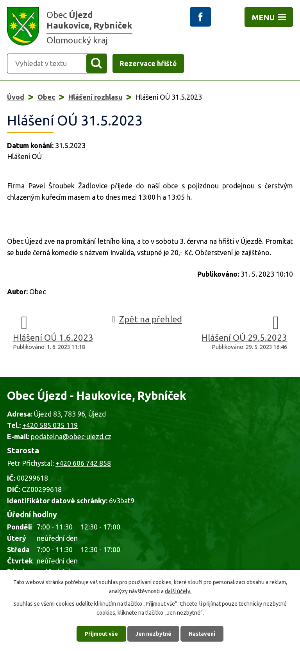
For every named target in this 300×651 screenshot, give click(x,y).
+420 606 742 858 (83, 463)
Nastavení (202, 633)
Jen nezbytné (153, 633)
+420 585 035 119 (50, 425)
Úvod (15, 97)
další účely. (178, 590)
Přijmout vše (101, 633)
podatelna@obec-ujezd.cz (71, 436)
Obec (46, 97)
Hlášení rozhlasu (95, 97)
